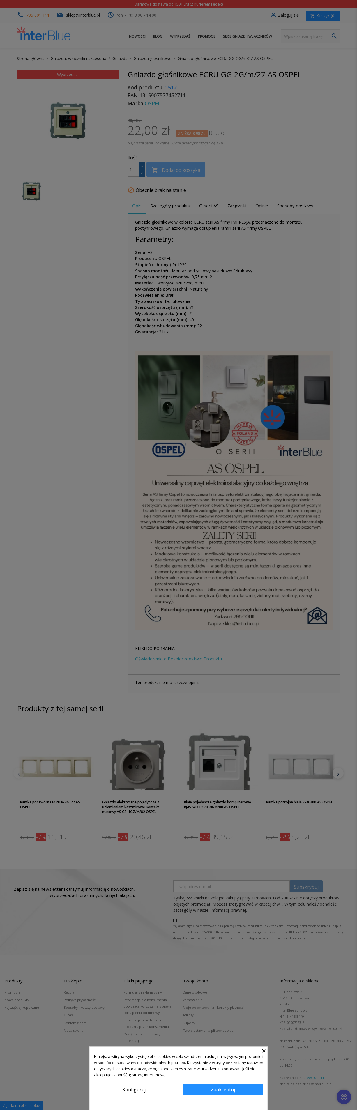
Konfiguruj (134, 1089)
